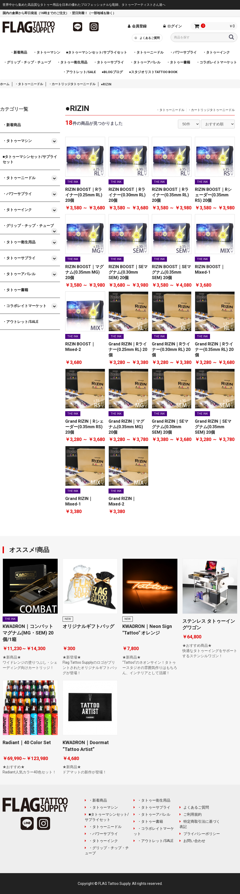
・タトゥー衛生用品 (152, 800)
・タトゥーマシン (101, 807)
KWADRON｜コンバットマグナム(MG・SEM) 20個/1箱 (28, 633)
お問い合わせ (192, 841)
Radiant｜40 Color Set (27, 742)
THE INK (72, 182)
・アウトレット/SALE (153, 841)
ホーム (4, 84)
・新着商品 (96, 800)
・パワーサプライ (101, 834)
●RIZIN (106, 84)
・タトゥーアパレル (152, 814)
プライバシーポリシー (199, 834)
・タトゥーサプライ (152, 807)
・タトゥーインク (101, 841)
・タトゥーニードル (29, 84)
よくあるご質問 (148, 37)
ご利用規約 (190, 814)
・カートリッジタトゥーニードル (72, 84)
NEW (68, 619)
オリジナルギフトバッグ (88, 626)
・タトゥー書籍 (148, 821)
